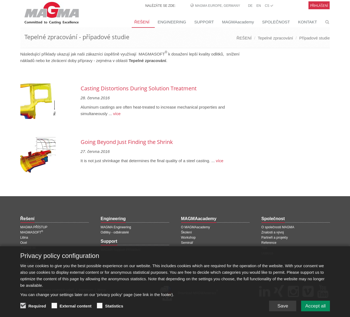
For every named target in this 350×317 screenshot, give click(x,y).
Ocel (23, 243)
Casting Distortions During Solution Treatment (139, 88)
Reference (268, 243)
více (116, 113)
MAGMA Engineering (116, 227)
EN (258, 6)
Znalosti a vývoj (272, 232)
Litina (24, 237)
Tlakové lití (28, 248)
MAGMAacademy (238, 22)
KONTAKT (307, 22)
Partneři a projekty (274, 237)
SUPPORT (204, 22)
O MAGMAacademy (195, 227)
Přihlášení (319, 5)
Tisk (264, 248)
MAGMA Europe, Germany (217, 6)
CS (269, 6)
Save (280, 308)
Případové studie (314, 38)
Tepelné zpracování (275, 38)
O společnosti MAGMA (277, 227)
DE (250, 6)
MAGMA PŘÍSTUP (34, 227)
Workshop (188, 237)
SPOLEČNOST (276, 22)
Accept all (314, 308)
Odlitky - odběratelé (115, 232)
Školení (186, 232)
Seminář (187, 243)
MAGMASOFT (31, 232)
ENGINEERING (171, 22)
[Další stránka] (249, 74)
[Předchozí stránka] (21, 74)
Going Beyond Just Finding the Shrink (127, 142)
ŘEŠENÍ (142, 22)
